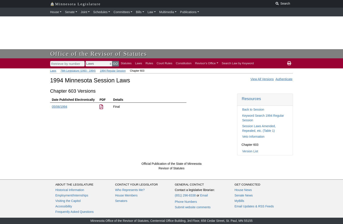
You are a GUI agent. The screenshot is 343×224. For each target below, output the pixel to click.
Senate (70, 12)
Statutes (126, 63)
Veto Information (253, 136)
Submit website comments (192, 207)
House (54, 12)
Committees (122, 12)
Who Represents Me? (130, 190)
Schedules (100, 12)
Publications (188, 12)
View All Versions (262, 79)
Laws (138, 63)
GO (115, 63)
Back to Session (253, 109)
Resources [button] (251, 98)
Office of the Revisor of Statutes (98, 53)
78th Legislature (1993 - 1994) (78, 70)
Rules (149, 63)
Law (150, 12)
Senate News (243, 195)
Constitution (184, 63)
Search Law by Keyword (238, 63)
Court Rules (164, 63)
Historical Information (69, 190)
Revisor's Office (205, 63)
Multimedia (166, 12)
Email (204, 195)
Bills (139, 12)
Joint (84, 12)
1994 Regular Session (113, 70)
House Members (126, 195)
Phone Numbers (186, 201)
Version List (250, 151)
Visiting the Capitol (68, 201)
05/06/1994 (59, 106)
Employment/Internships (71, 195)
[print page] (289, 63)
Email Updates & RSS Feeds (254, 206)
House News (243, 190)
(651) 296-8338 (185, 195)
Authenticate (283, 79)
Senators (121, 201)
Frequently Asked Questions (74, 212)
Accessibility (63, 206)
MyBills (239, 201)
